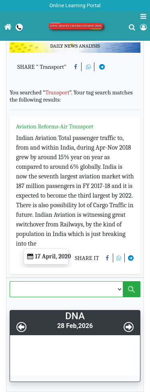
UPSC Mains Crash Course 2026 (76, 26)
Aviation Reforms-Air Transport (54, 126)
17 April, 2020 (47, 256)
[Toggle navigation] (0, 47)
